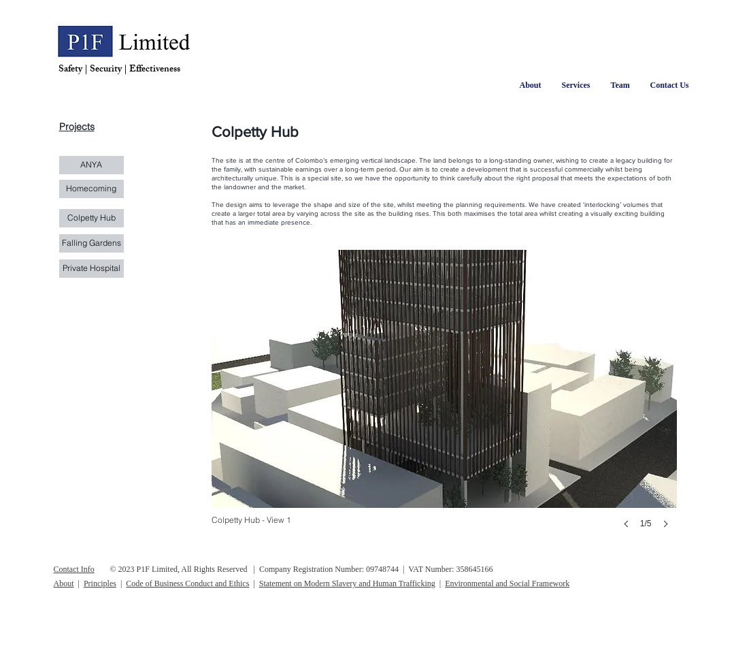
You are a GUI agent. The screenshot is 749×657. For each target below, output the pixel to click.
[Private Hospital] (91, 268)
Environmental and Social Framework (507, 583)
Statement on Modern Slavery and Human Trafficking (347, 583)
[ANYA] (91, 165)
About (64, 583)
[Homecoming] (91, 189)
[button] (444, 403)
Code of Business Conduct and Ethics (187, 583)
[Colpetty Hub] (91, 218)
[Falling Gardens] (91, 243)
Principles (100, 583)
